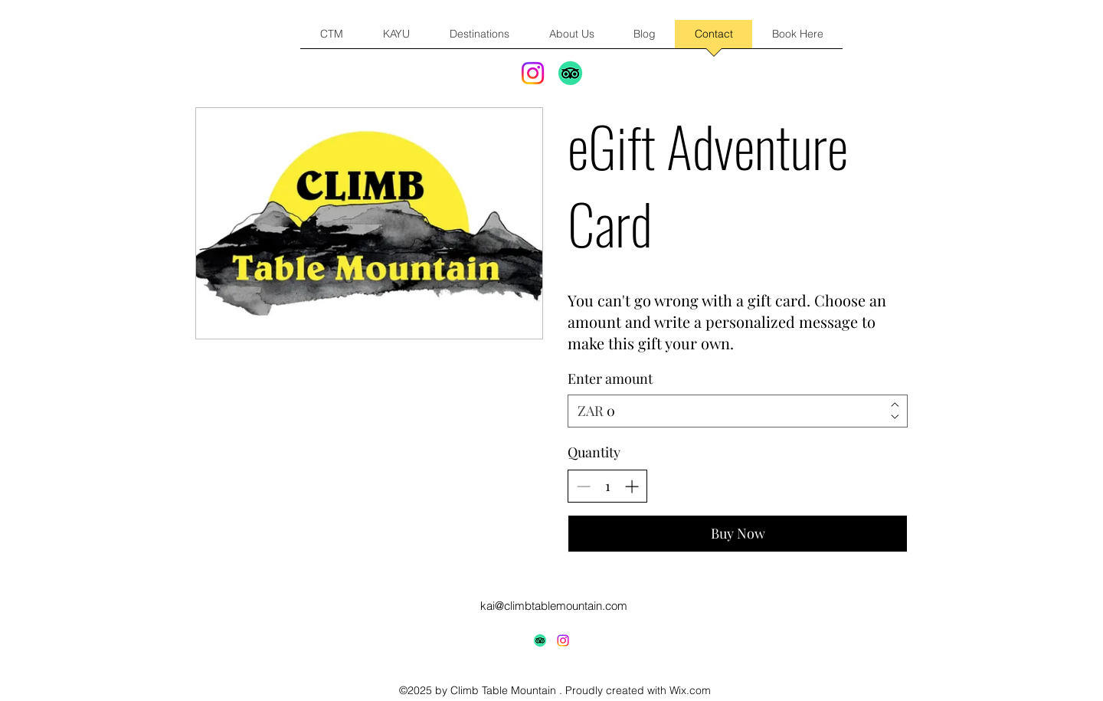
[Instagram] (533, 73)
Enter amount (610, 378)
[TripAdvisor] (570, 73)
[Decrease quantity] (583, 486)
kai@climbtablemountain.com (553, 605)
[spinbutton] (607, 486)
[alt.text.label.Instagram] (563, 640)
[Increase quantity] (631, 486)
